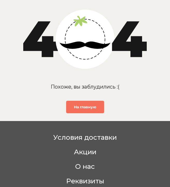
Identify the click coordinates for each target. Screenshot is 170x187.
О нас (85, 166)
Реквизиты (85, 181)
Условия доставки (85, 137)
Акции (85, 152)
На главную (85, 107)
